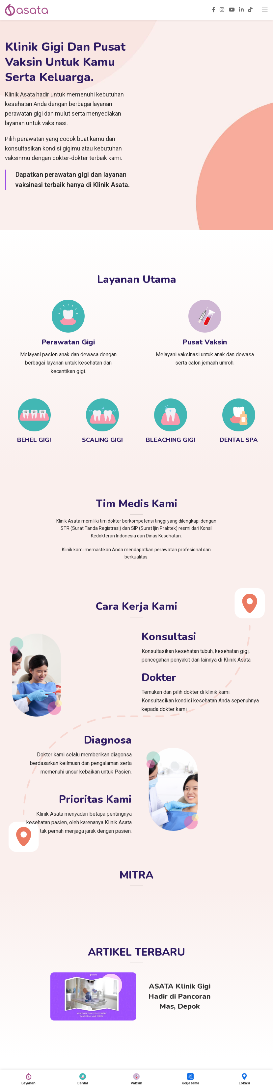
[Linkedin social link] (241, 10)
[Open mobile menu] (264, 9)
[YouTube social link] (232, 10)
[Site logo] (26, 9)
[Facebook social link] (213, 10)
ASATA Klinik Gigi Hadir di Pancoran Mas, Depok (179, 996)
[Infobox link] (68, 337)
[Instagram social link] (222, 10)
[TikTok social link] (250, 10)
